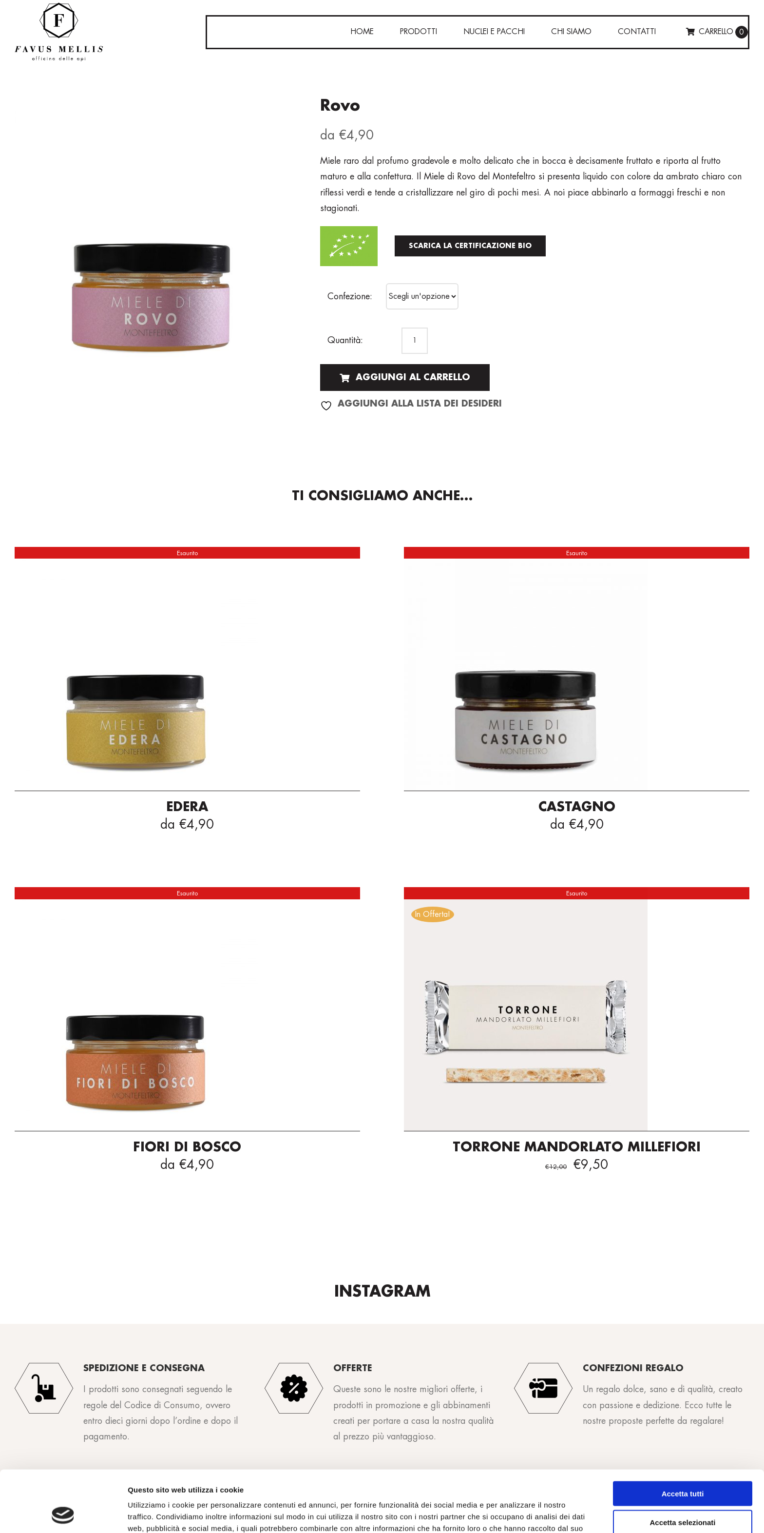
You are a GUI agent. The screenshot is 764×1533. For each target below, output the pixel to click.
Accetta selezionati (682, 1464)
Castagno (576, 807)
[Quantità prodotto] (414, 341)
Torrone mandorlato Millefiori (577, 1147)
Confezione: (349, 296)
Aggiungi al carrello (405, 377)
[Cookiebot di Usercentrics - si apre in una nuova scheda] (63, 1514)
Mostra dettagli (512, 1514)
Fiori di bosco (187, 1147)
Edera (187, 807)
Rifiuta (682, 1493)
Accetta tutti (683, 1436)
